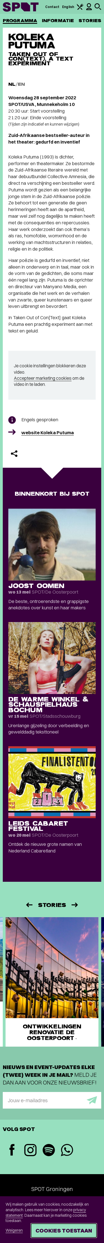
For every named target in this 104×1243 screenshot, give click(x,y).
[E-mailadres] (52, 1100)
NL (12, 84)
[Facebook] (12, 1150)
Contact (52, 7)
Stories (89, 21)
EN (21, 84)
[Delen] (14, 453)
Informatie (58, 21)
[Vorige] (28, 905)
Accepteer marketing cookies (43, 378)
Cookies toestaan (63, 1230)
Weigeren (14, 1230)
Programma (20, 21)
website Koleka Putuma (47, 432)
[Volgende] (75, 905)
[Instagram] (30, 1150)
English (68, 7)
